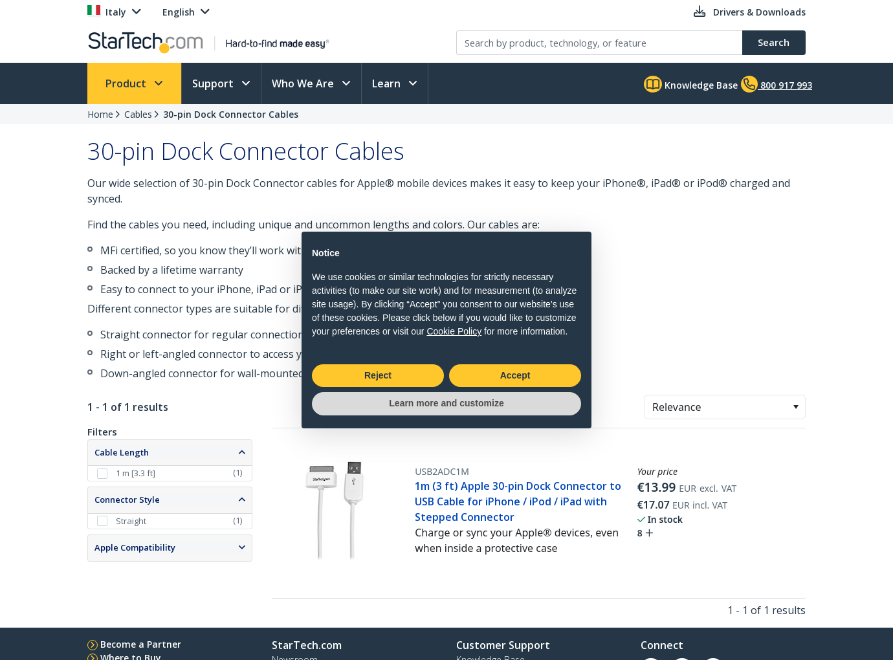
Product (127, 83)
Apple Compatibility (134, 547)
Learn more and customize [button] (446, 403)
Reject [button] (377, 375)
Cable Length (121, 452)
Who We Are (304, 83)
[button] (795, 407)
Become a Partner (140, 644)
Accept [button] (515, 375)
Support (214, 83)
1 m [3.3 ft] (135, 473)
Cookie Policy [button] (453, 331)
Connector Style (127, 499)
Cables (138, 114)
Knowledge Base (691, 84)
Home (100, 114)
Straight (131, 521)
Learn (387, 83)
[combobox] (725, 407)
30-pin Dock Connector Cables (230, 114)
